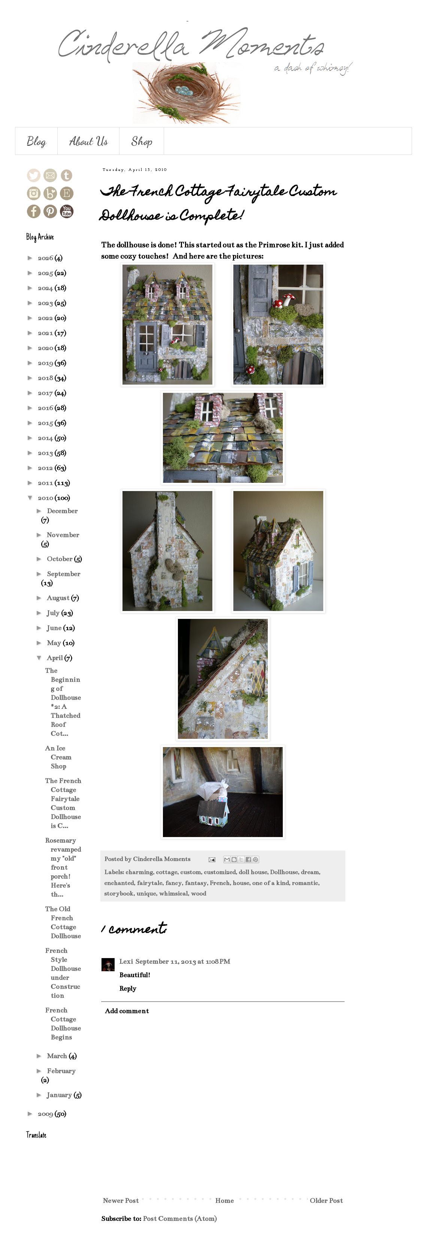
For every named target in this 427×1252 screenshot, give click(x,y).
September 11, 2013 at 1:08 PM (182, 961)
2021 (46, 333)
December (62, 511)
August (59, 598)
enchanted (119, 883)
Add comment (127, 1011)
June (55, 628)
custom (190, 872)
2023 (46, 303)
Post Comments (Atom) (180, 1219)
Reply (127, 988)
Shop (141, 141)
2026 (46, 258)
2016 (46, 408)
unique (146, 893)
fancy (173, 883)
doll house (253, 872)
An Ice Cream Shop (58, 757)
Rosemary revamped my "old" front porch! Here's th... (63, 867)
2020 (46, 348)
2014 (46, 438)
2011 (46, 483)
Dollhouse (284, 872)
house (241, 883)
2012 (46, 468)
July (54, 613)
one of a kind (270, 883)
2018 (46, 378)
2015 (46, 423)
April (55, 658)
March (58, 1056)
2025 (46, 273)
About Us (88, 141)
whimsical (173, 893)
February (61, 1071)
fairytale (149, 883)
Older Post (326, 1201)
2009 (46, 1114)
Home (224, 1201)
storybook (118, 893)
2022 (46, 318)
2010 (46, 498)
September (63, 574)
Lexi (126, 961)
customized (220, 872)
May (55, 643)
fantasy (196, 883)
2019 (46, 363)
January (60, 1095)
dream (310, 872)
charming (139, 872)
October (60, 559)
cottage (166, 872)
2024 (46, 288)
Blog (36, 141)
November (63, 535)
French (220, 883)
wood (198, 893)
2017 (46, 393)
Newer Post (121, 1201)
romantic (305, 883)
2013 (46, 453)
